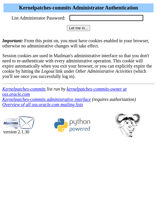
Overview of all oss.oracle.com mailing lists (42, 104)
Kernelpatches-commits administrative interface (46, 99)
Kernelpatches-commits (24, 89)
